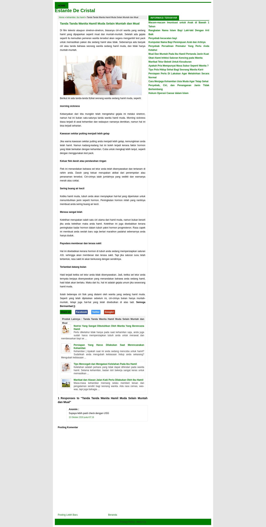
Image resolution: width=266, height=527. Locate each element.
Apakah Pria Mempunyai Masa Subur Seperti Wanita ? (178, 65)
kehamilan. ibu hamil (76, 17)
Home (61, 17)
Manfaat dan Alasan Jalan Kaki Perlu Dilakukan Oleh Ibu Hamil (108, 380)
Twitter (96, 312)
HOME (61, 5)
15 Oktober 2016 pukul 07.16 (81, 417)
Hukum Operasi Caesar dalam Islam (168, 93)
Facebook (81, 312)
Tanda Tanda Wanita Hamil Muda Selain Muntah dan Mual (99, 23)
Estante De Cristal (75, 10)
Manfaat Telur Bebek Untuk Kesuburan (170, 61)
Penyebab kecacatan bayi (162, 38)
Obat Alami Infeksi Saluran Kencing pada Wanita (175, 57)
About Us (141, 522)
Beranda (112, 514)
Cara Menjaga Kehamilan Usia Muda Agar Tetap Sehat (178, 81)
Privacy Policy (127, 522)
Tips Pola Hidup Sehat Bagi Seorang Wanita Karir (176, 69)
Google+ (109, 312)
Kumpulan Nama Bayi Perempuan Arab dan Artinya (176, 42)
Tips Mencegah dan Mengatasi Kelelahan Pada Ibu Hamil (105, 364)
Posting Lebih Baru (68, 514)
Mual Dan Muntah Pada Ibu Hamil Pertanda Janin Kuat (178, 54)
